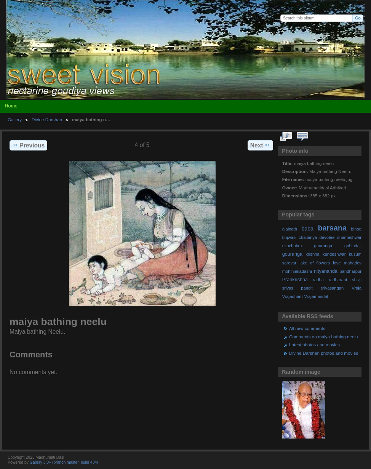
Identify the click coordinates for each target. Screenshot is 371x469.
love (337, 263)
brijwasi (289, 237)
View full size (286, 136)
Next (260, 145)
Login (358, 6)
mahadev (352, 263)
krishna (312, 254)
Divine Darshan (47, 119)
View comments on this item (302, 136)
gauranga (323, 245)
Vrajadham (292, 296)
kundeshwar (334, 254)
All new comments (307, 328)
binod (356, 229)
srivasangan (332, 288)
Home (11, 106)
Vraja (356, 288)
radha (318, 279)
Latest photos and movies (314, 344)
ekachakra (292, 245)
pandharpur (350, 271)
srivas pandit (297, 288)
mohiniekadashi (297, 271)
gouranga (292, 254)
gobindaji (352, 245)
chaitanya (308, 237)
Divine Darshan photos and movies (323, 353)
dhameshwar (349, 237)
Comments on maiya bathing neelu (323, 336)
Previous (28, 145)
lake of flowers (314, 263)
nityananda (325, 271)
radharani (338, 279)
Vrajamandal (316, 296)
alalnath (289, 229)
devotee (327, 237)
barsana (332, 228)
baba (307, 229)
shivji (356, 279)
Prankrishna (295, 279)
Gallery (15, 119)
